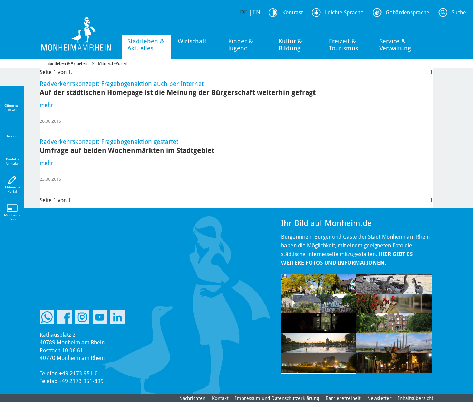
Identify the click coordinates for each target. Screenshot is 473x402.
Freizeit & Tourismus (343, 45)
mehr (46, 105)
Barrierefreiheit (343, 398)
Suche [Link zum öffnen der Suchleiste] (459, 12)
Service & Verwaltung (395, 45)
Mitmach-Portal (112, 63)
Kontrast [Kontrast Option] (292, 12)
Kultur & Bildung (290, 45)
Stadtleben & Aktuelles (145, 45)
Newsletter (379, 398)
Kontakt (220, 398)
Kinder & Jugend (240, 45)
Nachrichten (192, 398)
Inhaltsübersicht (415, 398)
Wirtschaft (192, 41)
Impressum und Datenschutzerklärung (277, 398)
